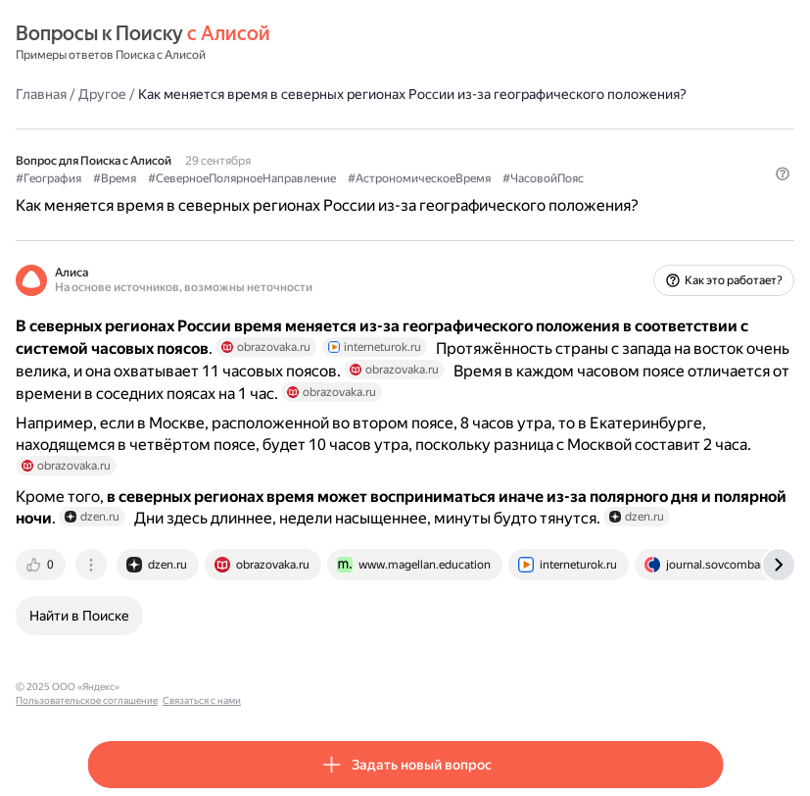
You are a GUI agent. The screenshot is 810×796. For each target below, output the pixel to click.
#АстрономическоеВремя (419, 178)
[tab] (42, 564)
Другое (102, 94)
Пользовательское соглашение (199, 686)
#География (48, 178)
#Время (114, 178)
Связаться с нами (314, 686)
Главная (41, 94)
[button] (782, 173)
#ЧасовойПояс (543, 178)
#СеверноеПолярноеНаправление (242, 178)
